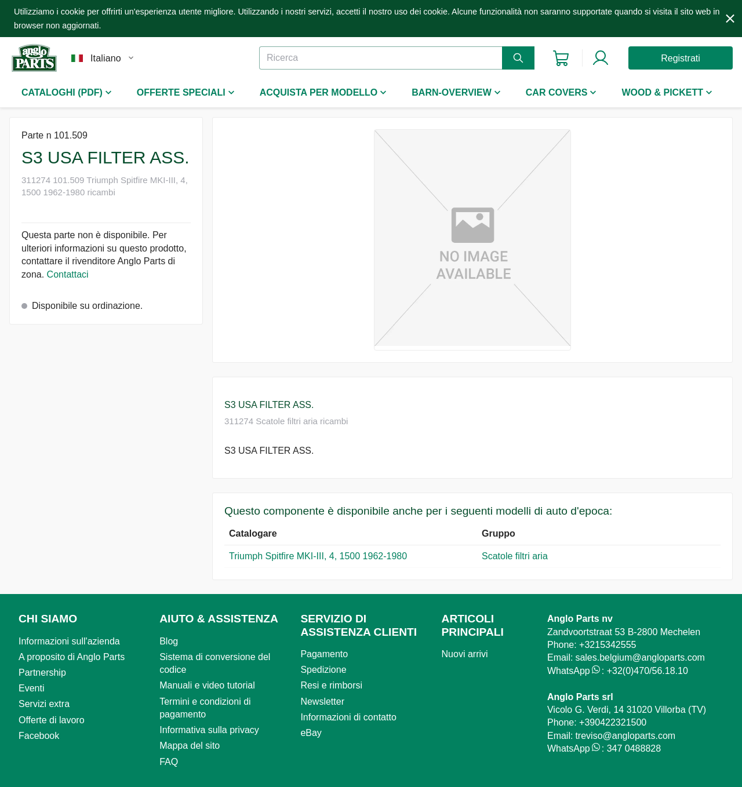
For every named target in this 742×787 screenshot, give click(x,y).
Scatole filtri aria (515, 556)
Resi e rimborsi (331, 685)
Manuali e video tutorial (207, 685)
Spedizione (323, 670)
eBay (310, 733)
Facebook (39, 736)
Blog (168, 641)
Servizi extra (44, 704)
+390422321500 (612, 722)
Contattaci (68, 274)
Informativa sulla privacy (209, 730)
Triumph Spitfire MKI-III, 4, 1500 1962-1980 (318, 556)
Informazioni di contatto (348, 717)
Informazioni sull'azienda (69, 641)
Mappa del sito (189, 745)
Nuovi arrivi (465, 654)
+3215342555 (607, 645)
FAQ (168, 762)
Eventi (31, 688)
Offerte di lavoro (52, 720)
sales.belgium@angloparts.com (639, 657)
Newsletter (322, 701)
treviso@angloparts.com (625, 736)
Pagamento (324, 654)
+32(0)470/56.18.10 (647, 671)
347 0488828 (634, 748)
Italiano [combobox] (105, 58)
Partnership (42, 672)
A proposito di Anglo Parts (72, 657)
